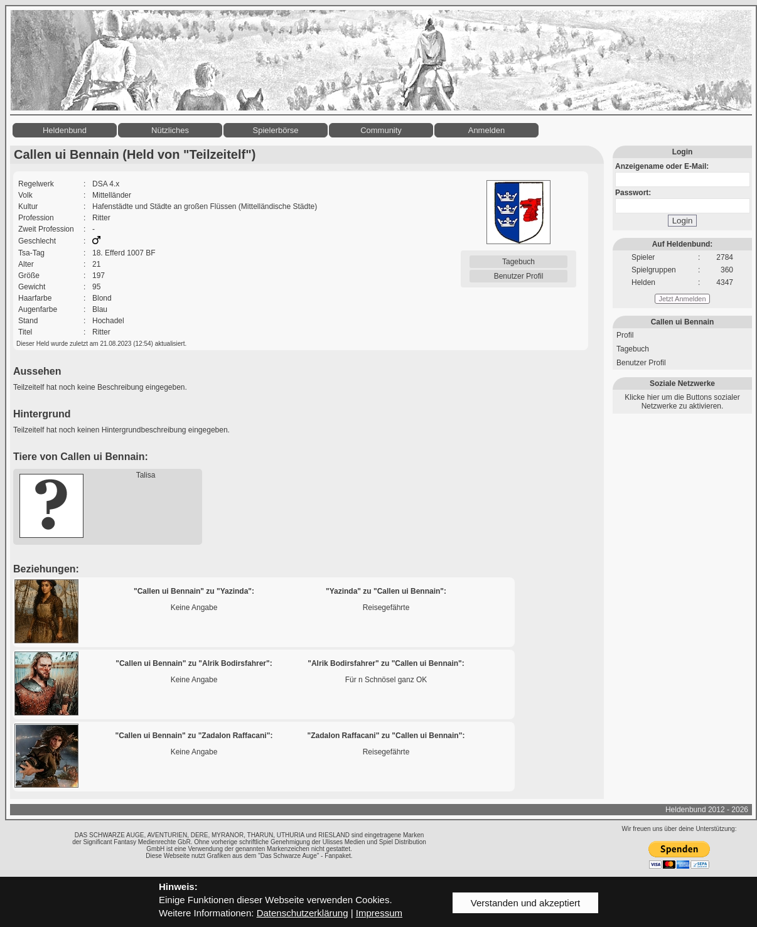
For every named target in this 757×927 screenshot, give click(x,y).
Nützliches (170, 130)
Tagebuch (518, 261)
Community (381, 130)
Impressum (379, 913)
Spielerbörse (276, 130)
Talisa (146, 475)
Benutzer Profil (519, 276)
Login (682, 220)
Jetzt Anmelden (682, 299)
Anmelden (486, 130)
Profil (624, 335)
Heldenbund (65, 130)
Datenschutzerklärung (302, 913)
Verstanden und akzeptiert (525, 903)
